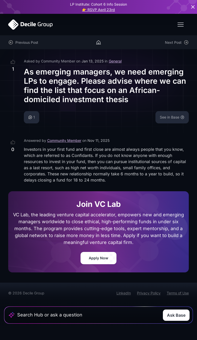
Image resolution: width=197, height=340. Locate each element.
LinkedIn (123, 293)
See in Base (172, 117)
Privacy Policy (149, 293)
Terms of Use (178, 293)
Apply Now (98, 258)
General (115, 61)
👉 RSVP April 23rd (98, 9)
